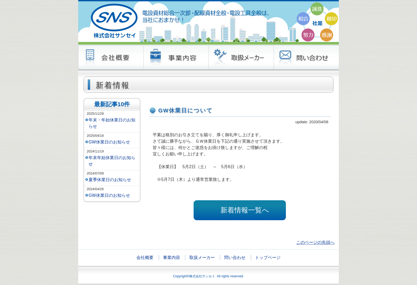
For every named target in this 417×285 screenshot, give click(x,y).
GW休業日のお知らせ (109, 142)
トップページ (268, 257)
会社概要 (144, 257)
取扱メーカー (202, 257)
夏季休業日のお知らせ (110, 179)
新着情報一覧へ (244, 210)
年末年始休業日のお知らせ (112, 160)
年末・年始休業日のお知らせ (112, 123)
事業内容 (171, 257)
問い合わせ (234, 257)
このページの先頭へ (315, 242)
